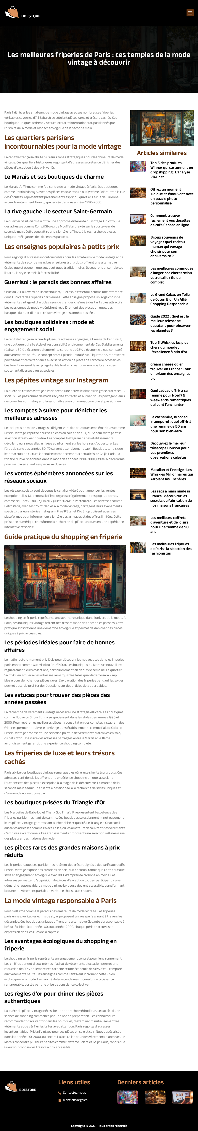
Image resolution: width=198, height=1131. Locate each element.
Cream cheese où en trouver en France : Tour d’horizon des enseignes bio (170, 372)
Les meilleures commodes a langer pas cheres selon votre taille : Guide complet (171, 276)
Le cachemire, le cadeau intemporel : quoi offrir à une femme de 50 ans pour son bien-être (170, 424)
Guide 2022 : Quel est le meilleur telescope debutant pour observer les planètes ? (170, 324)
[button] (190, 12)
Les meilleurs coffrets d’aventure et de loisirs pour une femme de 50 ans (169, 525)
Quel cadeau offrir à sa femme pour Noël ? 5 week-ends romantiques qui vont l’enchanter (170, 398)
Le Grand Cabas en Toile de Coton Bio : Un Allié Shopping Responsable (170, 299)
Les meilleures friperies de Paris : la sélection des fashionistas (171, 549)
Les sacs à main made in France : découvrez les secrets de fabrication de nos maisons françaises (171, 499)
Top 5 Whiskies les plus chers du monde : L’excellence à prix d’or (169, 347)
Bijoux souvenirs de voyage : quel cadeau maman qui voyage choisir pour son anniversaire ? (167, 247)
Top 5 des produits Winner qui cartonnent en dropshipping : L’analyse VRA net (171, 170)
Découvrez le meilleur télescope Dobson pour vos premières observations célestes (169, 451)
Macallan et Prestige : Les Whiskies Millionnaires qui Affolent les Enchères (171, 474)
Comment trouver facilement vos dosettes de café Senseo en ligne (170, 220)
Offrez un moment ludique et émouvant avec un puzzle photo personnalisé (171, 197)
